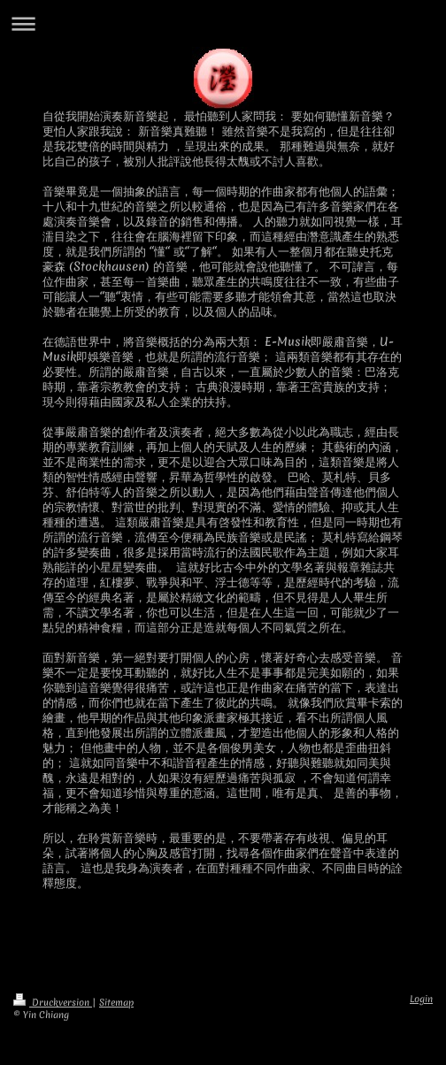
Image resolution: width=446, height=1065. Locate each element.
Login (421, 998)
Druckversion (52, 1002)
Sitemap (116, 1002)
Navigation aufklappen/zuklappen (223, 23)
